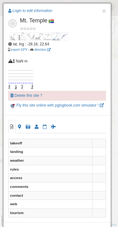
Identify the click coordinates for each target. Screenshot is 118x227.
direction (42, 49)
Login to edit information (30, 11)
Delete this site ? (26, 95)
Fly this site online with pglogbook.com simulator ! (57, 105)
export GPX (19, 49)
